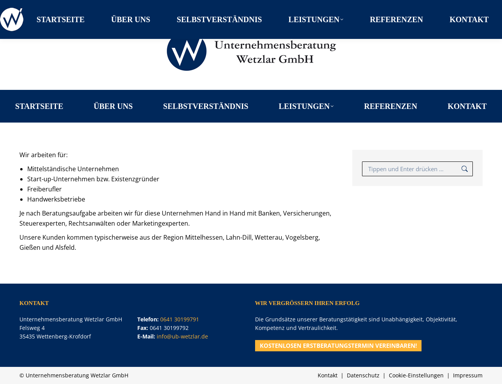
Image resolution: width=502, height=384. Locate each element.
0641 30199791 (464, 6)
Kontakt (328, 375)
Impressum (468, 375)
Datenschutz (363, 375)
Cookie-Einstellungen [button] (416, 375)
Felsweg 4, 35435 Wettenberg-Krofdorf (77, 6)
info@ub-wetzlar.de (182, 336)
